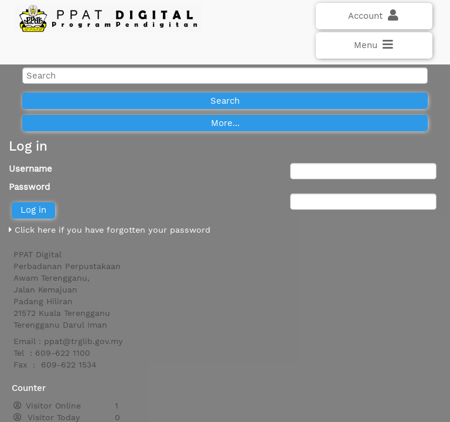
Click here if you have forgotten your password (109, 229)
